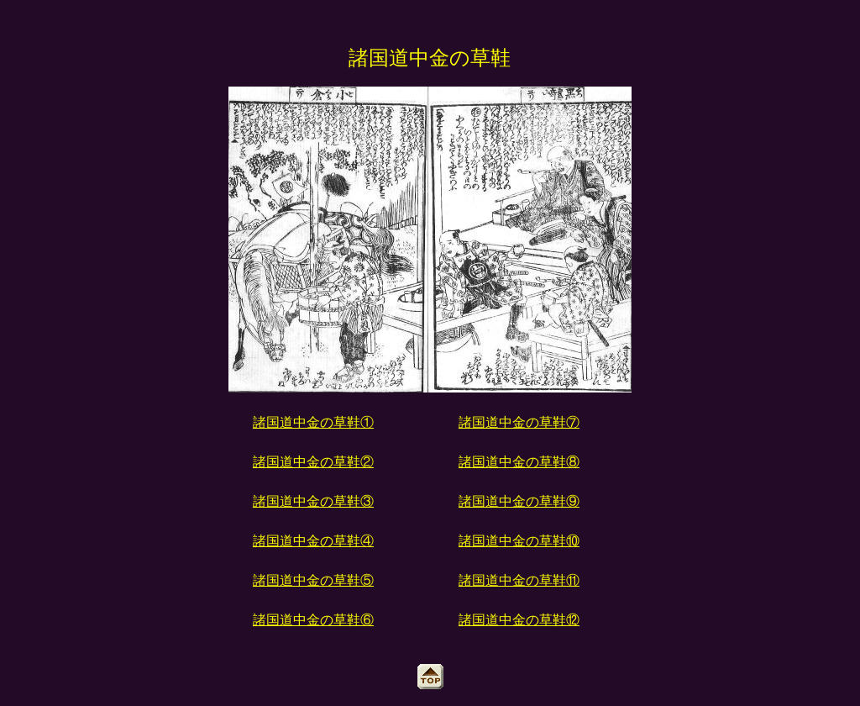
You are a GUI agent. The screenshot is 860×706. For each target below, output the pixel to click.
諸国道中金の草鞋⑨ (519, 501)
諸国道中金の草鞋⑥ (313, 620)
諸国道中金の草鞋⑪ (519, 580)
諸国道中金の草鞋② (313, 462)
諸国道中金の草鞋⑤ (313, 580)
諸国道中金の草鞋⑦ (519, 422)
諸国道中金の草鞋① (313, 422)
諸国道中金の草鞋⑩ (519, 541)
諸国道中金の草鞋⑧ (519, 462)
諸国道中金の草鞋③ (313, 501)
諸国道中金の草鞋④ (313, 541)
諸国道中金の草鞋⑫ (519, 620)
